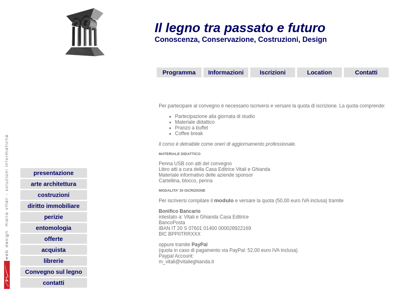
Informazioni (225, 72)
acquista (54, 250)
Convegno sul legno (53, 272)
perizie (53, 217)
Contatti (366, 72)
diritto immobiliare (54, 206)
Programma (178, 72)
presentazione (53, 173)
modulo (224, 200)
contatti (53, 283)
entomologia (53, 228)
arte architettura (54, 184)
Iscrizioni (273, 72)
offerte (53, 239)
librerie (53, 261)
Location (319, 72)
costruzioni (54, 195)
